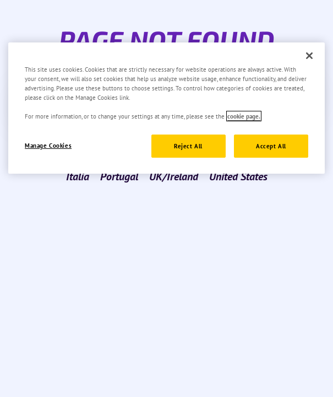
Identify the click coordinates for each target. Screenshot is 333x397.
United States (238, 176)
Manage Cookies (48, 145)
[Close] (309, 56)
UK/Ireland (173, 176)
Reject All (188, 146)
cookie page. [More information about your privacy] (243, 116)
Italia (77, 176)
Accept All (271, 146)
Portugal (119, 176)
